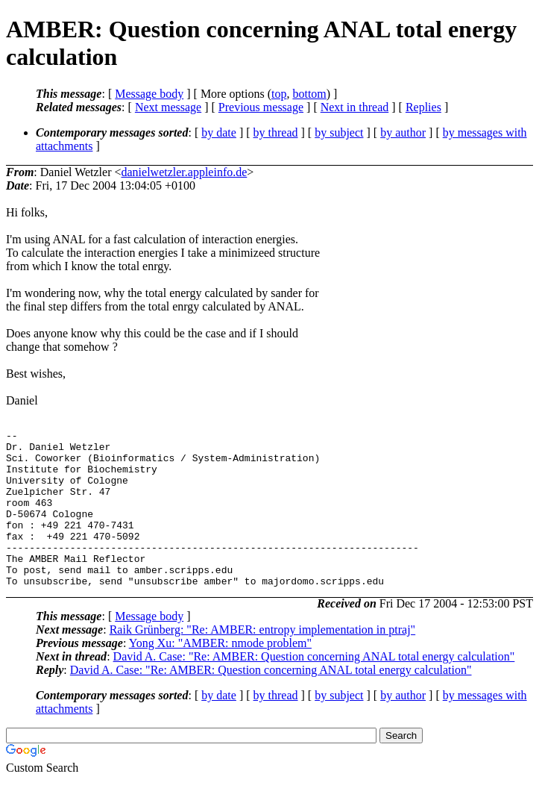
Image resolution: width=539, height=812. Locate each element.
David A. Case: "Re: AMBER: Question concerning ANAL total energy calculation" (314, 687)
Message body (149, 93)
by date (218, 132)
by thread (275, 132)
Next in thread (355, 107)
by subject (339, 132)
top (278, 93)
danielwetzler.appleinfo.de (185, 172)
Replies (423, 107)
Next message (168, 107)
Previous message (260, 107)
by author (403, 132)
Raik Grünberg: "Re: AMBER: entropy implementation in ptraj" (263, 661)
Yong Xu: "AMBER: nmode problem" (220, 674)
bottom (309, 93)
